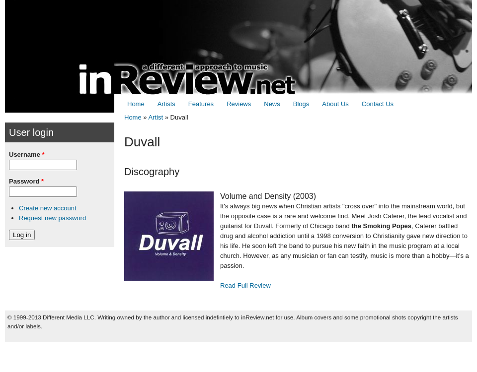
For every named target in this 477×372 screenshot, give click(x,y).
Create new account (48, 208)
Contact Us (378, 104)
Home (136, 104)
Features (201, 104)
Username (27, 154)
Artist (155, 117)
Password (26, 181)
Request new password (52, 218)
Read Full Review (245, 285)
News (272, 104)
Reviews (239, 104)
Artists (166, 104)
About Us (335, 104)
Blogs (301, 104)
